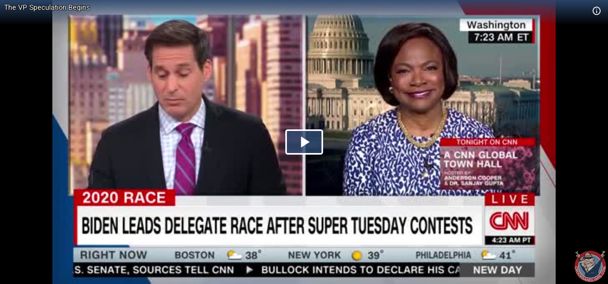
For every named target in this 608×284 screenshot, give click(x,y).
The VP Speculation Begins (47, 7)
